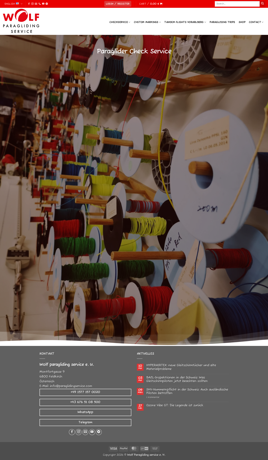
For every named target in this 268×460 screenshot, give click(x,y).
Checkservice (119, 22)
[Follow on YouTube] (43, 4)
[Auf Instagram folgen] (78, 432)
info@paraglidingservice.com (71, 386)
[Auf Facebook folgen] (72, 432)
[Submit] (262, 4)
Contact (256, 22)
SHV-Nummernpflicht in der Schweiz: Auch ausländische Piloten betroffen (187, 391)
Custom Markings (147, 22)
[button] (117, 4)
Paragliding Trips (222, 22)
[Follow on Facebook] (29, 4)
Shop (242, 22)
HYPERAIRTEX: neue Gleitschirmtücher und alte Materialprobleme (181, 367)
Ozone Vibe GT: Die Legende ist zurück (174, 405)
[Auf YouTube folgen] (92, 432)
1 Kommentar (160, 397)
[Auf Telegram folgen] (99, 432)
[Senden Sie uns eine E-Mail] (85, 432)
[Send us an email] (36, 4)
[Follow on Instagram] (32, 4)
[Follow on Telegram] (47, 4)
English (13, 4)
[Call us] (40, 4)
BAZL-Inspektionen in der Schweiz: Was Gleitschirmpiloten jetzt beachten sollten (177, 379)
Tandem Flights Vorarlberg (185, 22)
